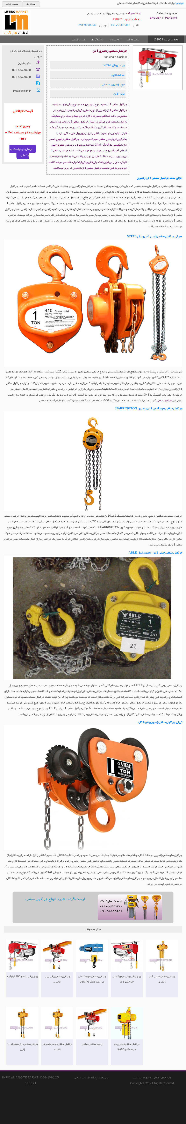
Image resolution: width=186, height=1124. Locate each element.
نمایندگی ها (97, 39)
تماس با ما (114, 39)
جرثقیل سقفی (164, 400)
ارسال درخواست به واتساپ (20, 152)
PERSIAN (171, 17)
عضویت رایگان (12, 4)
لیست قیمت (78, 39)
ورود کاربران (31, 4)
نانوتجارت (179, 3)
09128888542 (88, 25)
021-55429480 (120, 25)
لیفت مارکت (132, 39)
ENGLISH (156, 17)
